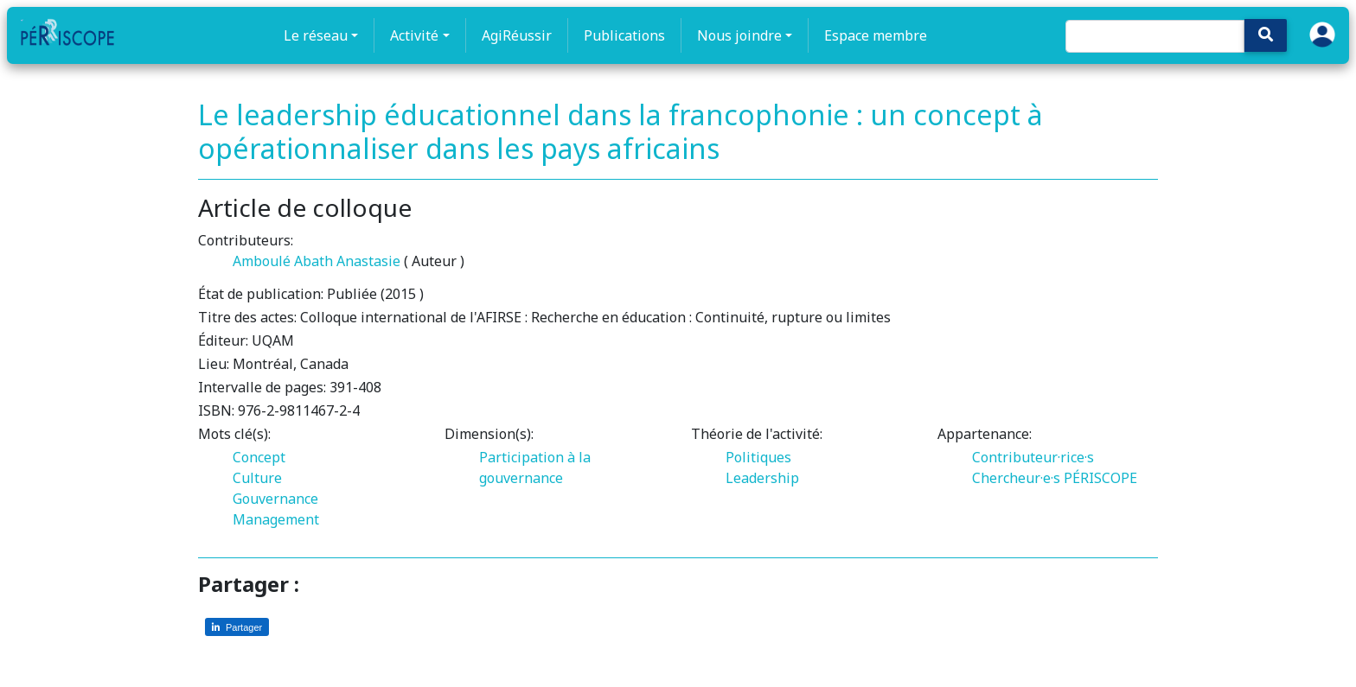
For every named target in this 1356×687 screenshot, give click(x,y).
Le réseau (316, 35)
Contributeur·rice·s (1033, 457)
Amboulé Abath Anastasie (316, 260)
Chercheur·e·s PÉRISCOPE (1054, 477)
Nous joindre (739, 35)
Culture (257, 477)
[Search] (1154, 36)
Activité (414, 35)
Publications (624, 35)
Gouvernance (275, 498)
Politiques (758, 457)
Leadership (762, 477)
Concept (259, 457)
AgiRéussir (517, 35)
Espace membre (875, 35)
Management (276, 519)
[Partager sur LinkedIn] (237, 627)
